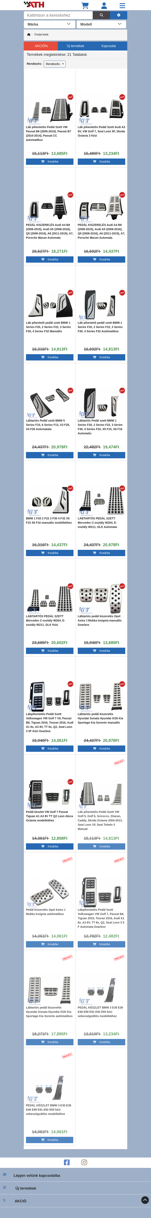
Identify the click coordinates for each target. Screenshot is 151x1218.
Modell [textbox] (86, 24)
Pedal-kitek (42, 34)
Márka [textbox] (33, 24)
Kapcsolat (108, 46)
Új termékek (75, 46)
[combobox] (49, 24)
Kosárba (49, 161)
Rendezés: (53, 64)
